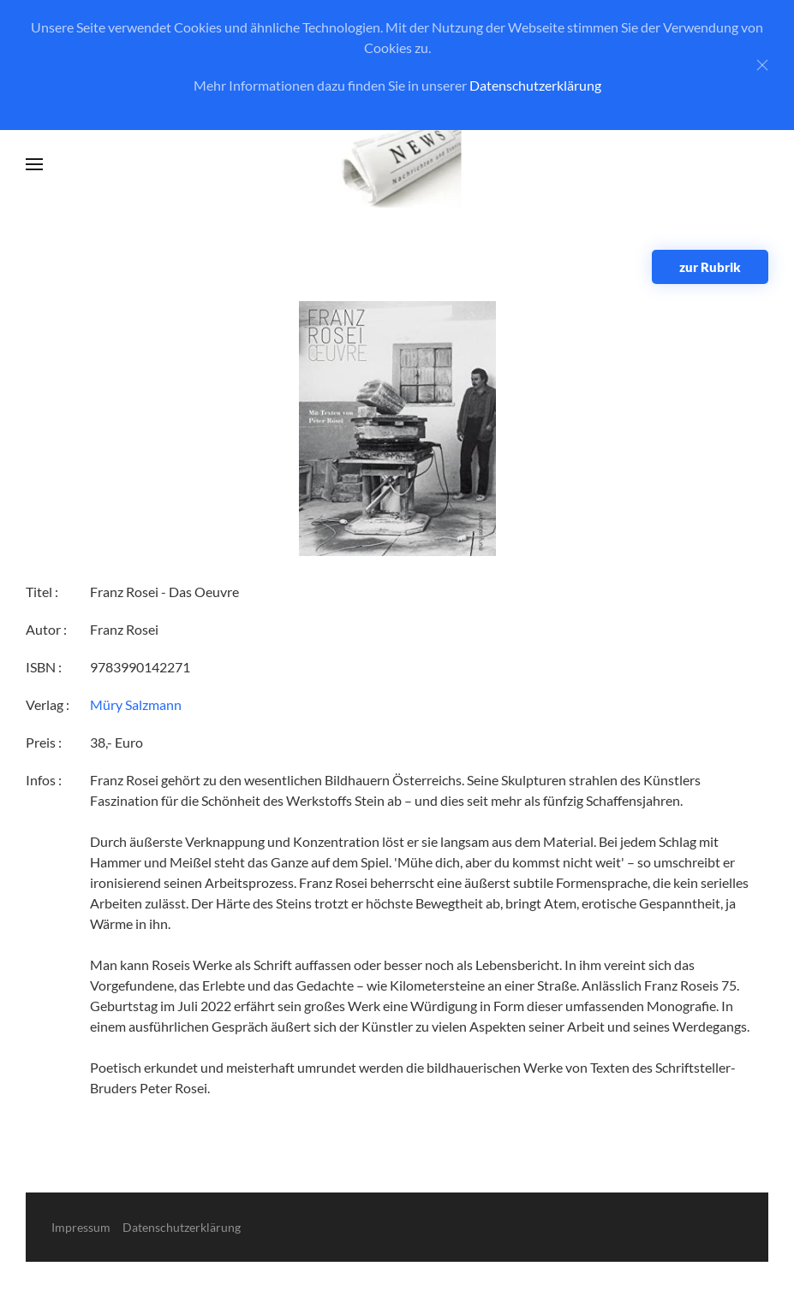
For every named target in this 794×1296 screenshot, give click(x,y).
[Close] (762, 65)
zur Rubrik (710, 267)
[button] (34, 164)
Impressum (80, 1227)
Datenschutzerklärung (535, 85)
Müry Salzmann (136, 704)
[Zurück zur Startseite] (397, 164)
